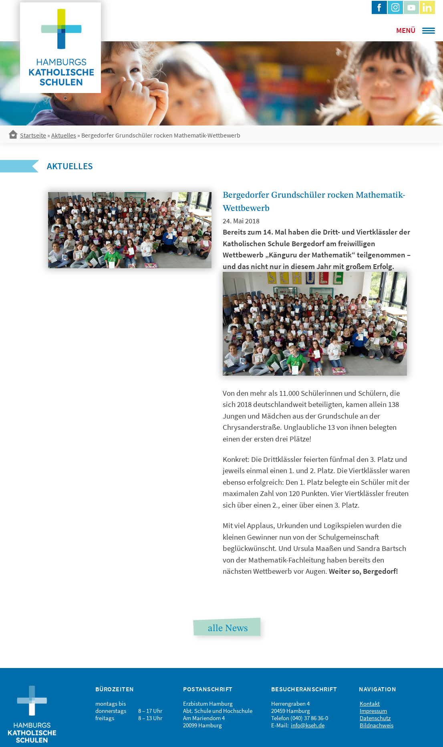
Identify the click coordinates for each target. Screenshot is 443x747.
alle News (228, 629)
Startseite (33, 135)
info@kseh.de (307, 725)
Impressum (373, 711)
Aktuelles (63, 135)
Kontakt (370, 703)
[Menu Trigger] (405, 30)
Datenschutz (375, 718)
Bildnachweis (376, 725)
